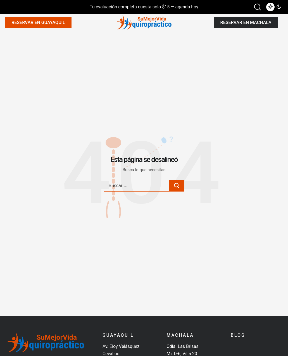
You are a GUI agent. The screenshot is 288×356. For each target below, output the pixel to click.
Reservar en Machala (246, 22)
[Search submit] (176, 186)
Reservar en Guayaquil (38, 22)
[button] (257, 7)
